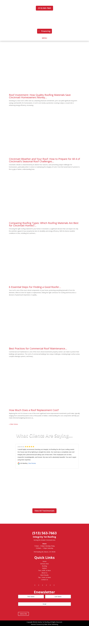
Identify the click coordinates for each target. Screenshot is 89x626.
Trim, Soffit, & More (44, 570)
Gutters (44, 568)
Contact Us (44, 579)
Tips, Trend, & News (44, 577)
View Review (32, 463)
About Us (44, 573)
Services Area (44, 564)
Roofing (44, 566)
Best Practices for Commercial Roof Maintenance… (38, 348)
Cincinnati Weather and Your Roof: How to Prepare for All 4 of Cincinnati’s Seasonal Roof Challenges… (44, 160)
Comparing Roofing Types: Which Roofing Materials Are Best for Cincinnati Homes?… (43, 224)
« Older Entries (13, 424)
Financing (45, 31)
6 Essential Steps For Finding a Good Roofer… (35, 287)
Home (44, 561)
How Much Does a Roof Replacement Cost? (34, 410)
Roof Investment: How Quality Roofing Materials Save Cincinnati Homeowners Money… (40, 96)
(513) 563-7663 (44, 8)
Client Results (44, 575)
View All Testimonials (44, 510)
